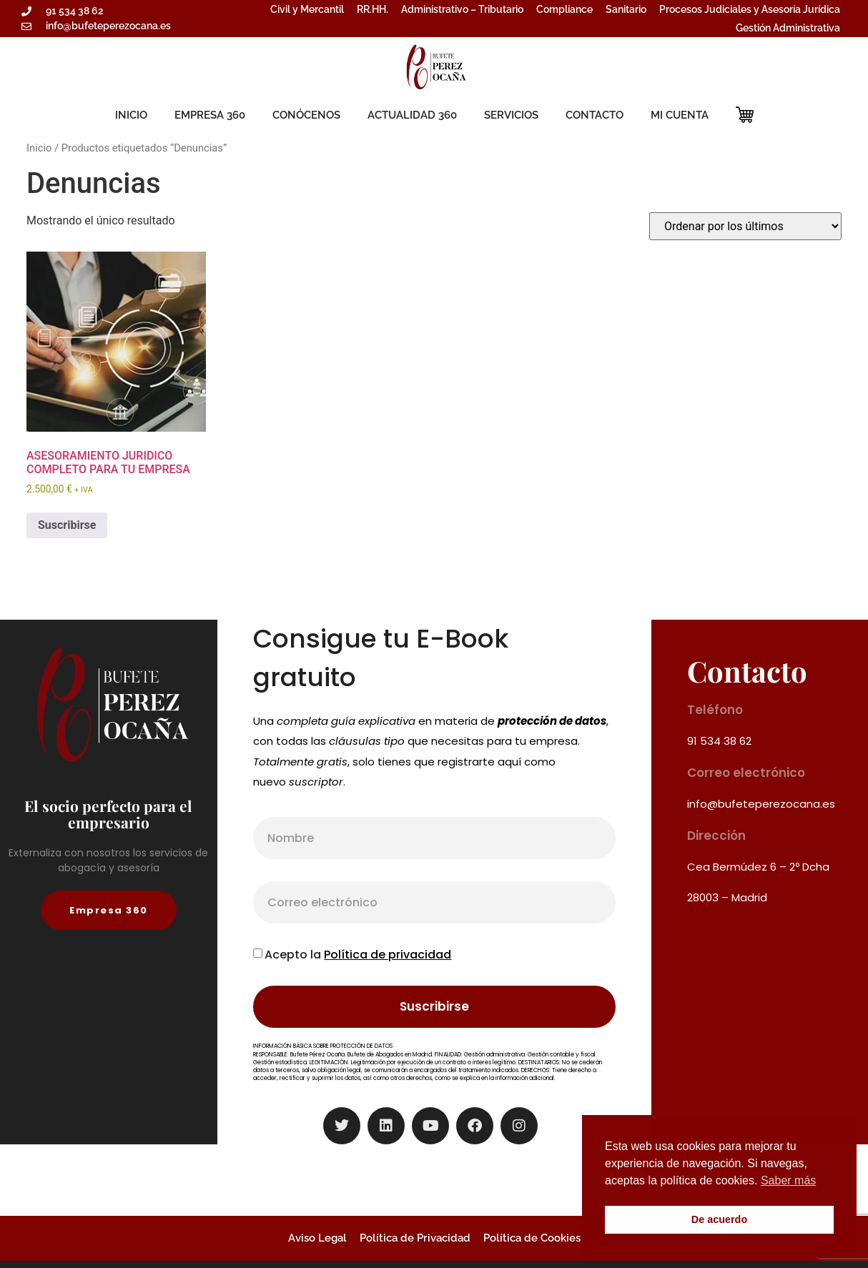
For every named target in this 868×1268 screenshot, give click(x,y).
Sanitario (626, 9)
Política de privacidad (387, 954)
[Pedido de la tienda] (745, 226)
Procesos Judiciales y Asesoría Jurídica (749, 9)
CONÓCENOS (306, 115)
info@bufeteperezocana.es (761, 803)
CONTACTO (594, 115)
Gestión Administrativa (788, 28)
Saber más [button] (788, 1180)
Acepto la (358, 954)
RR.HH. (372, 9)
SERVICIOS (511, 115)
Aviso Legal (317, 1238)
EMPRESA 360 (209, 115)
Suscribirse (67, 525)
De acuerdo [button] (719, 1219)
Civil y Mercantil (307, 9)
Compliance (564, 9)
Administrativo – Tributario (462, 9)
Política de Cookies (532, 1238)
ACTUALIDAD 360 (412, 115)
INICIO (131, 115)
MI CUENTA (680, 115)
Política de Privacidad (415, 1238)
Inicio (38, 148)
